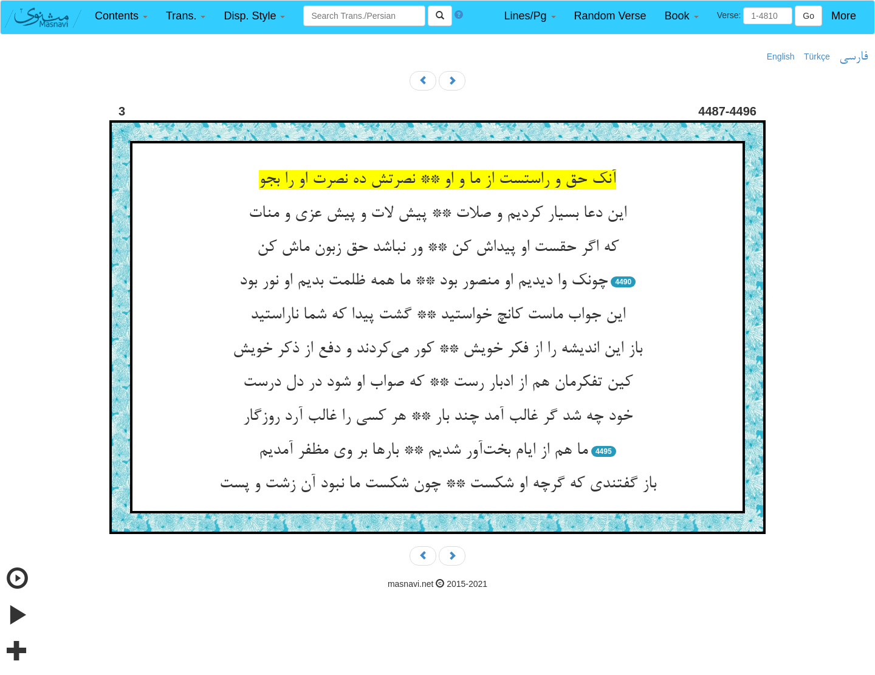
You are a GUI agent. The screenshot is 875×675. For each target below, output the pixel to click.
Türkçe (817, 56)
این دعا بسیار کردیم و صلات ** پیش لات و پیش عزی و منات (437, 214)
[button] (121, 16)
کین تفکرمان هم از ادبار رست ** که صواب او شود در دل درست (438, 382)
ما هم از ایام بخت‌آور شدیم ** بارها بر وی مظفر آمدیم (423, 451)
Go (808, 16)
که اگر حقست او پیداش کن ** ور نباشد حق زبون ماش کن (438, 248)
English (781, 56)
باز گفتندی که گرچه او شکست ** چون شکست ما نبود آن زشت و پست (437, 484)
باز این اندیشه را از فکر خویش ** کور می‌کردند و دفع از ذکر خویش (437, 349)
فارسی (853, 57)
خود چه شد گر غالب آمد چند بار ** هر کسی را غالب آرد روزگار (438, 417)
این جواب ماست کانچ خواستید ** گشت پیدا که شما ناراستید (437, 315)
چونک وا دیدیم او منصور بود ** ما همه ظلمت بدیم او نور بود (423, 281)
